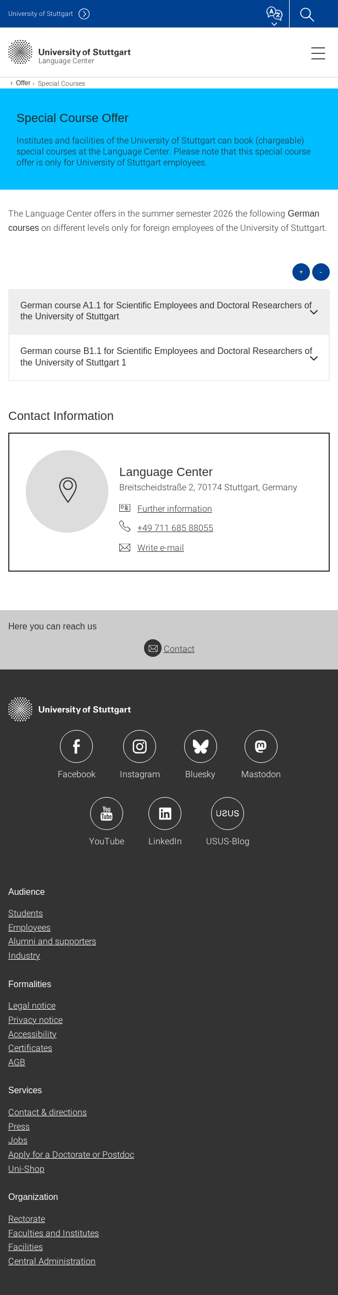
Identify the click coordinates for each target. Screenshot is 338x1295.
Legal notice (32, 1005)
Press (19, 1126)
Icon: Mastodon (261, 746)
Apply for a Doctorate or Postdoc (71, 1154)
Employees (29, 927)
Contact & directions (47, 1111)
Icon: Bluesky (200, 746)
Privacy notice (35, 1019)
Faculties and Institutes (53, 1232)
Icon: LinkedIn (164, 813)
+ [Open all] (301, 272)
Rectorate (26, 1218)
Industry (24, 955)
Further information (174, 508)
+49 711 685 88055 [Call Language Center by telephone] (175, 527)
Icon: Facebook (76, 746)
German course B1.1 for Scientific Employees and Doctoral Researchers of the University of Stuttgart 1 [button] (166, 356)
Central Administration (52, 1260)
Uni (40, 13)
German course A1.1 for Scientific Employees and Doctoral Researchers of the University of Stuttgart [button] (166, 311)
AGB (16, 1061)
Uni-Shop (26, 1168)
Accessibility (32, 1033)
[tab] (169, 311)
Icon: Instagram (139, 746)
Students (25, 912)
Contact (169, 648)
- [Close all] (321, 272)
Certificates (30, 1047)
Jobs (17, 1139)
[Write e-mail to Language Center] (151, 547)
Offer (23, 83)
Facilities (25, 1246)
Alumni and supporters (52, 941)
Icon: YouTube (106, 813)
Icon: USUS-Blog (227, 813)
